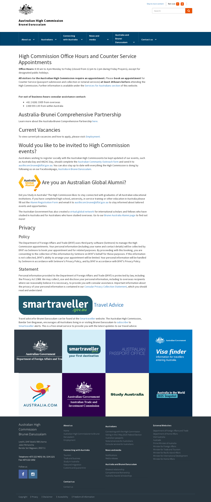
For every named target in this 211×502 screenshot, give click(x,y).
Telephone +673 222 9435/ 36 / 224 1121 (37, 456)
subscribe (122, 322)
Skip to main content (155, 4)
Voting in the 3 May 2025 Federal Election (124, 434)
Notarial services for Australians (119, 441)
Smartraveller (87, 318)
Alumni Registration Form (44, 202)
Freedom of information (84, 497)
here (95, 121)
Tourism (67, 455)
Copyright (23, 497)
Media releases (112, 458)
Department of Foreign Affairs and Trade (170, 430)
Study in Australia (71, 461)
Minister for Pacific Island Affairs (167, 452)
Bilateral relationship (115, 469)
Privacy (35, 497)
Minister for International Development (170, 455)
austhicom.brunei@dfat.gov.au (35, 165)
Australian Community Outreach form (98, 161)
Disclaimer (47, 497)
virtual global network (82, 211)
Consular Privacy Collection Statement (105, 286)
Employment (69, 440)
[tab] (84, 425)
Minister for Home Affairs (164, 458)
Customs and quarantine (75, 467)
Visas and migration (72, 464)
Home (66, 430)
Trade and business (72, 458)
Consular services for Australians (119, 444)
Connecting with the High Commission (123, 431)
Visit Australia (159, 436)
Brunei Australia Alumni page (119, 215)
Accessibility (63, 497)
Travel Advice (71, 304)
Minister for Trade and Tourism (166, 449)
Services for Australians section (102, 85)
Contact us (68, 486)
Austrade (157, 440)
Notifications (111, 455)
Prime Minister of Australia (164, 443)
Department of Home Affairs (165, 433)
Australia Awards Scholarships (119, 475)
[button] (67, 425)
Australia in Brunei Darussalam (74, 169)
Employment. (93, 136)
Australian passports (114, 437)
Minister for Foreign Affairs (164, 446)
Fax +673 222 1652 (27, 459)
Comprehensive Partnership (118, 472)
